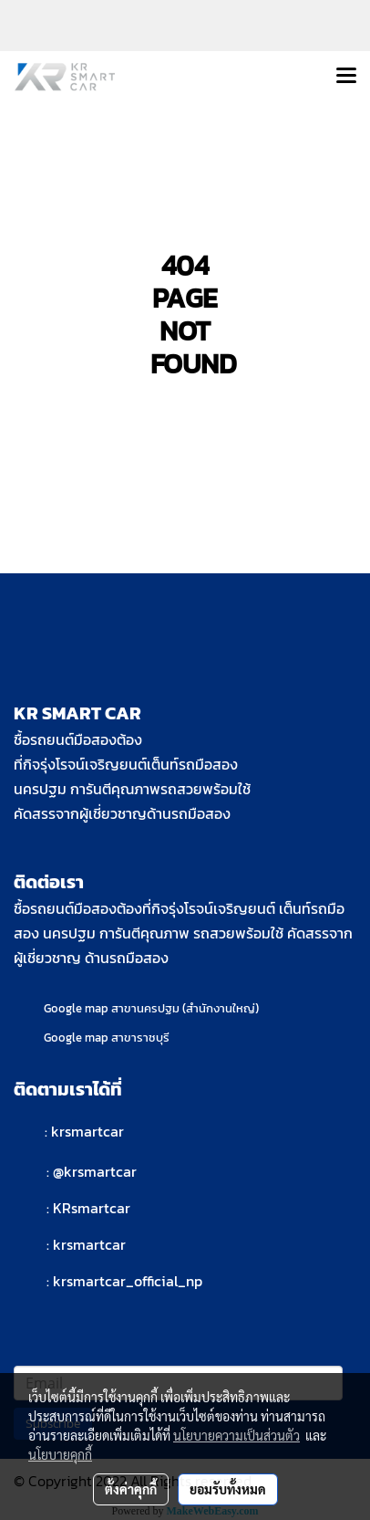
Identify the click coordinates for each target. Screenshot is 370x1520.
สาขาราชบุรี (140, 1037)
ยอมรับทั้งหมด (228, 1489)
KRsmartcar (91, 1208)
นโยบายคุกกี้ (60, 1454)
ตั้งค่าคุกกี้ (131, 1489)
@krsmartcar (95, 1171)
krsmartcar (87, 1131)
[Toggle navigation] (346, 77)
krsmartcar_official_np (127, 1281)
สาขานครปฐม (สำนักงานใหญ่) (185, 1008)
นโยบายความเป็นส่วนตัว (236, 1435)
